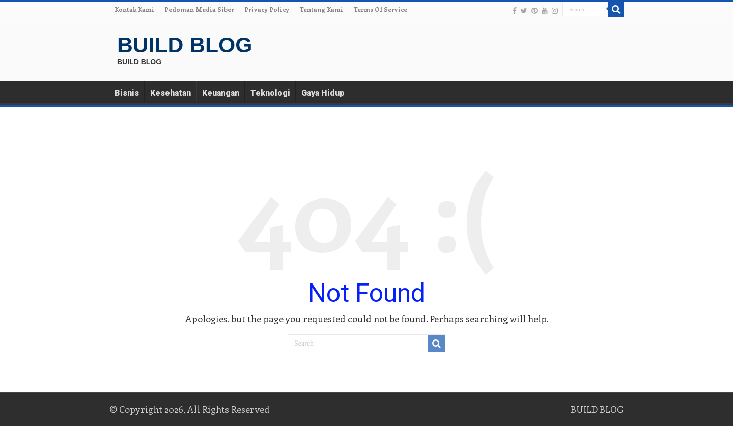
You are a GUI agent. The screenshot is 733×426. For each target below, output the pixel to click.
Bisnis (127, 93)
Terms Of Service (380, 9)
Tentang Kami (321, 9)
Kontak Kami (134, 9)
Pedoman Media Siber (199, 9)
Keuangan (220, 93)
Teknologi (270, 93)
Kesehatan (170, 93)
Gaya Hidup (323, 93)
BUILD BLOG (184, 45)
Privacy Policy (266, 9)
